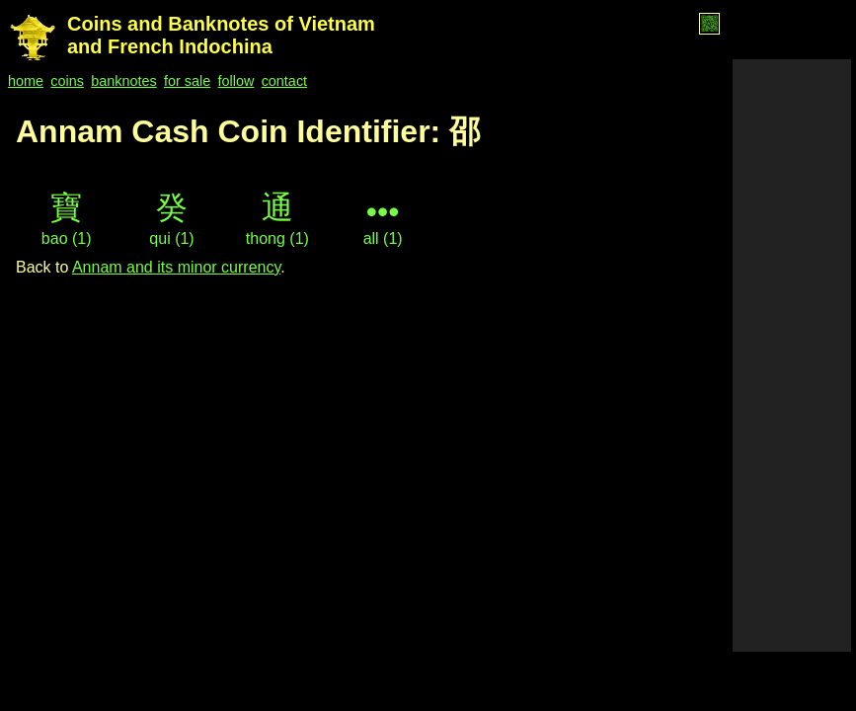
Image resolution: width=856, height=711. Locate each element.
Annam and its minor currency (176, 267)
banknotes (123, 81)
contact (284, 81)
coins (67, 81)
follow (236, 81)
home (25, 81)
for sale (187, 81)
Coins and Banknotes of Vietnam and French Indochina (221, 35)
